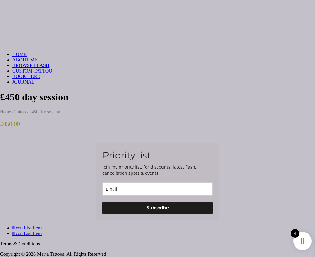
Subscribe (157, 207)
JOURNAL (23, 81)
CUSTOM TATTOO (32, 70)
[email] (157, 189)
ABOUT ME (25, 59)
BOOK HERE (26, 76)
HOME (19, 54)
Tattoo (20, 111)
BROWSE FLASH (30, 65)
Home (5, 111)
